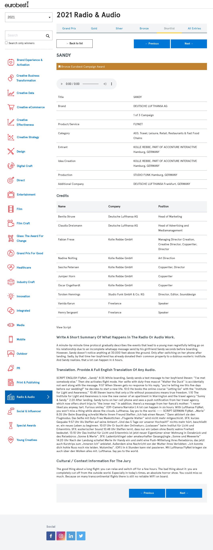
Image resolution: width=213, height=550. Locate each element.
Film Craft (23, 223)
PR (18, 368)
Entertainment (26, 194)
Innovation (23, 296)
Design (21, 151)
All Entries (194, 28)
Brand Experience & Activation (29, 62)
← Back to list (74, 43)
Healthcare (24, 267)
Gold (94, 28)
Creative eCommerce (31, 107)
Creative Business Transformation (27, 78)
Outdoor (22, 353)
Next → (189, 43)
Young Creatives (27, 440)
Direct (21, 180)
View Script (63, 327)
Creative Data (25, 93)
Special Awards (26, 425)
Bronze (144, 28)
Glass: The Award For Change (30, 238)
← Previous (152, 43)
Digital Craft (24, 166)
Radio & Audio (26, 397)
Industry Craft (26, 282)
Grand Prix (69, 28)
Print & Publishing (28, 382)
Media (20, 325)
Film (19, 209)
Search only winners (19, 43)
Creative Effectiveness (25, 122)
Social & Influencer (29, 411)
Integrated (23, 310)
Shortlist (169, 28)
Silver (119, 28)
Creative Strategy (28, 137)
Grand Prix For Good (30, 253)
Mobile (21, 339)
